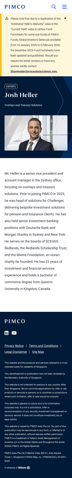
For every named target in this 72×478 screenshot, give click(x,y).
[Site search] (54, 7)
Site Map (38, 352)
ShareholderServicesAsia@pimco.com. (34, 71)
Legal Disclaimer (16, 352)
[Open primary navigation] (64, 7)
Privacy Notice (14, 346)
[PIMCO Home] (15, 7)
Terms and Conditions (43, 346)
